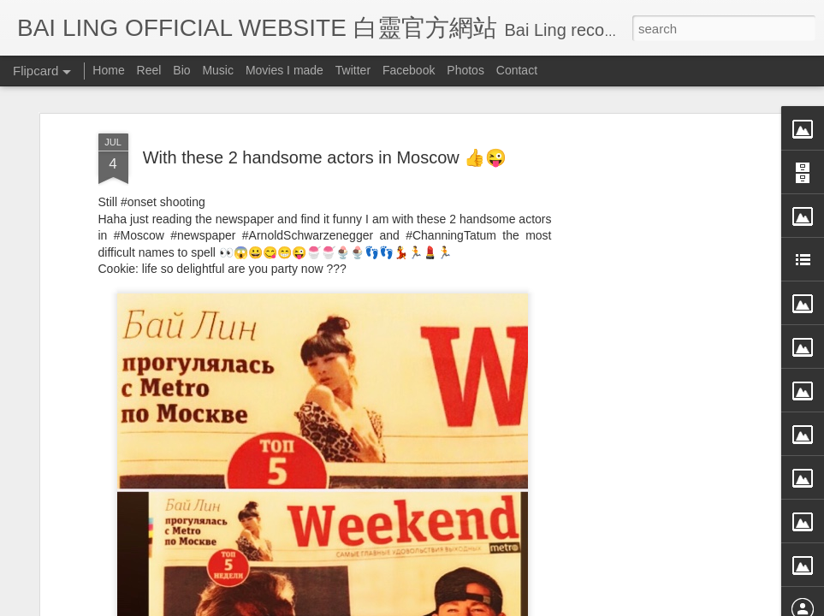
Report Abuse (567, 605)
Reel (149, 70)
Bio (181, 70)
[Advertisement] (646, 297)
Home (108, 70)
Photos (465, 70)
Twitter (353, 70)
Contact (516, 70)
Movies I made (284, 70)
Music (218, 70)
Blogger (518, 605)
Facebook (408, 70)
